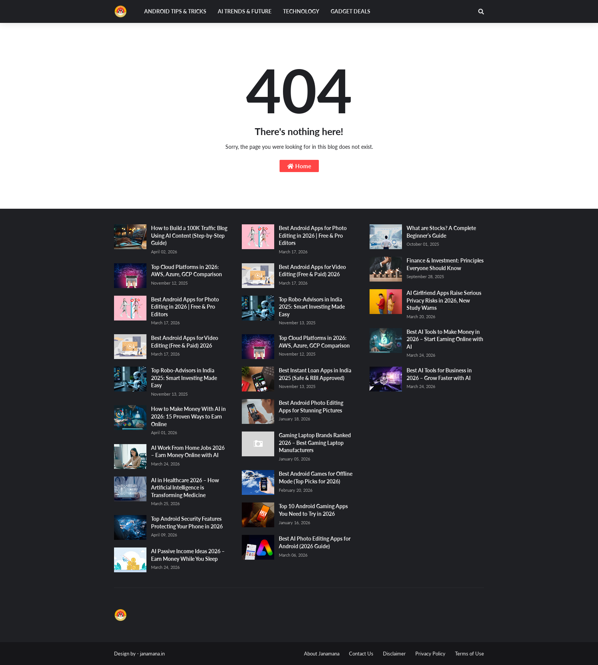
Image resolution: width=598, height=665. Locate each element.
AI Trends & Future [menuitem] (245, 11)
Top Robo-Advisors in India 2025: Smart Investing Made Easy (184, 377)
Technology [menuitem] (301, 11)
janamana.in (152, 654)
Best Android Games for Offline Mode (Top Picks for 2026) (315, 477)
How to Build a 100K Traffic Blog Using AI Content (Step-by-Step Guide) (189, 235)
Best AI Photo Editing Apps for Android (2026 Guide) (314, 542)
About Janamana (321, 654)
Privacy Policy (430, 654)
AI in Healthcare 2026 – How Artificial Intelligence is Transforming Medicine (185, 487)
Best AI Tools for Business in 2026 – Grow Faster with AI (439, 374)
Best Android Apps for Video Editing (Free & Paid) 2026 (184, 342)
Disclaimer (394, 654)
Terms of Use (469, 654)
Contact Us (361, 654)
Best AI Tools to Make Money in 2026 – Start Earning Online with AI (445, 339)
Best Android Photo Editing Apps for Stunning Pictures (311, 406)
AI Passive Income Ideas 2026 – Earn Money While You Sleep (188, 555)
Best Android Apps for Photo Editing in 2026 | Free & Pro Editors (185, 306)
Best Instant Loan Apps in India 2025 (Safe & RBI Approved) (315, 374)
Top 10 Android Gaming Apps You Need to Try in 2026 (313, 510)
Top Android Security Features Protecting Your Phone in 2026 (187, 522)
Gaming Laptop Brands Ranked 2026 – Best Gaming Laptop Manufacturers (315, 442)
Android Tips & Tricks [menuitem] (175, 11)
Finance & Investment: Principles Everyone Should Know (445, 264)
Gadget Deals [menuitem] (350, 11)
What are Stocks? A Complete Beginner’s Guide (441, 232)
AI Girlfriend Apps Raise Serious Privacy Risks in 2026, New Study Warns (444, 300)
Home (299, 166)
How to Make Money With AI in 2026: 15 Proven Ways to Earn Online (188, 416)
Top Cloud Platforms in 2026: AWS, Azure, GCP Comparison (186, 271)
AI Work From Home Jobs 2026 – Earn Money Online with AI (188, 451)
